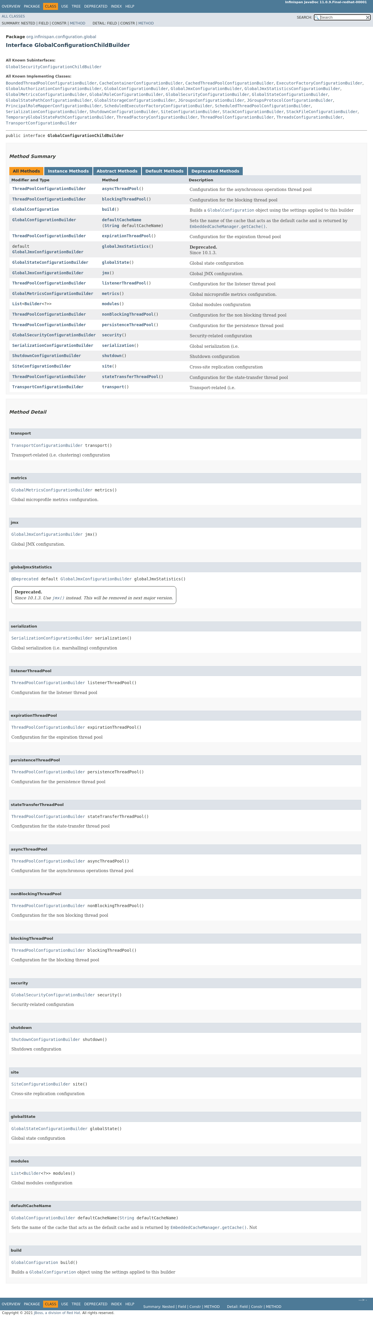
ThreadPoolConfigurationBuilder (237, 117)
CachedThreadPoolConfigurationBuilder (229, 83)
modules (110, 303)
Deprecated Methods (215, 171)
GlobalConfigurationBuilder (136, 88)
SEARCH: (304, 17)
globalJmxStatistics (125, 246)
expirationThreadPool (126, 235)
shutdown (112, 355)
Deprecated (96, 6)
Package (32, 6)
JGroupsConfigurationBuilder (211, 100)
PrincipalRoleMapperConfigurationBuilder (54, 105)
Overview (11, 6)
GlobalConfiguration (35, 209)
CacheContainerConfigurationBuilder (141, 83)
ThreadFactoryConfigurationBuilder (157, 117)
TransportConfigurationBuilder (41, 123)
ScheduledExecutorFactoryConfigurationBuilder (158, 105)
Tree (76, 6)
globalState (115, 262)
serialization (118, 345)
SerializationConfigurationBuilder (46, 111)
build (108, 209)
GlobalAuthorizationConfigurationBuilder (54, 88)
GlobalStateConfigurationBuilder (290, 94)
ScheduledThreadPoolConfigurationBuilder (263, 105)
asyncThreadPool (120, 188)
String (111, 225)
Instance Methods (68, 171)
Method (77, 23)
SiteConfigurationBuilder (190, 111)
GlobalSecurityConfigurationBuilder (207, 94)
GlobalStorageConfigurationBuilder (134, 100)
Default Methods (164, 171)
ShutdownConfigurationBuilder (123, 111)
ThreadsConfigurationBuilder (310, 117)
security (112, 335)
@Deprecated (24, 579)
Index (116, 6)
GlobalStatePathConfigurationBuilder (49, 100)
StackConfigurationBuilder (253, 111)
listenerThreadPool (124, 283)
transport (113, 386)
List (17, 303)
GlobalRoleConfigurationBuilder (126, 94)
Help (129, 6)
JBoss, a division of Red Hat (57, 1313)
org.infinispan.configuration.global (61, 36)
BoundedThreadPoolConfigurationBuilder (51, 83)
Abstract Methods (117, 171)
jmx (105, 273)
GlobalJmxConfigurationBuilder (206, 88)
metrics (110, 293)
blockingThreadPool (124, 199)
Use (64, 6)
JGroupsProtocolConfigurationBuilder (290, 100)
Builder (33, 303)
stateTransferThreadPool (130, 376)
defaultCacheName (121, 219)
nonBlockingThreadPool (128, 314)
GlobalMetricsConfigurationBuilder (46, 94)
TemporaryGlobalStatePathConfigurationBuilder (60, 117)
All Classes (13, 16)
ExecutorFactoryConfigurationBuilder (320, 83)
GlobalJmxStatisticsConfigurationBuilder (292, 88)
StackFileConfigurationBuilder (322, 111)
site (107, 366)
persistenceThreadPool (128, 324)
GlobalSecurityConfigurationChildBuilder (54, 66)
